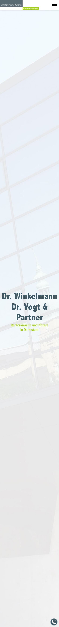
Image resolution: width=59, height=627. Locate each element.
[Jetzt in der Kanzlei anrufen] (54, 622)
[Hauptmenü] (54, 6)
